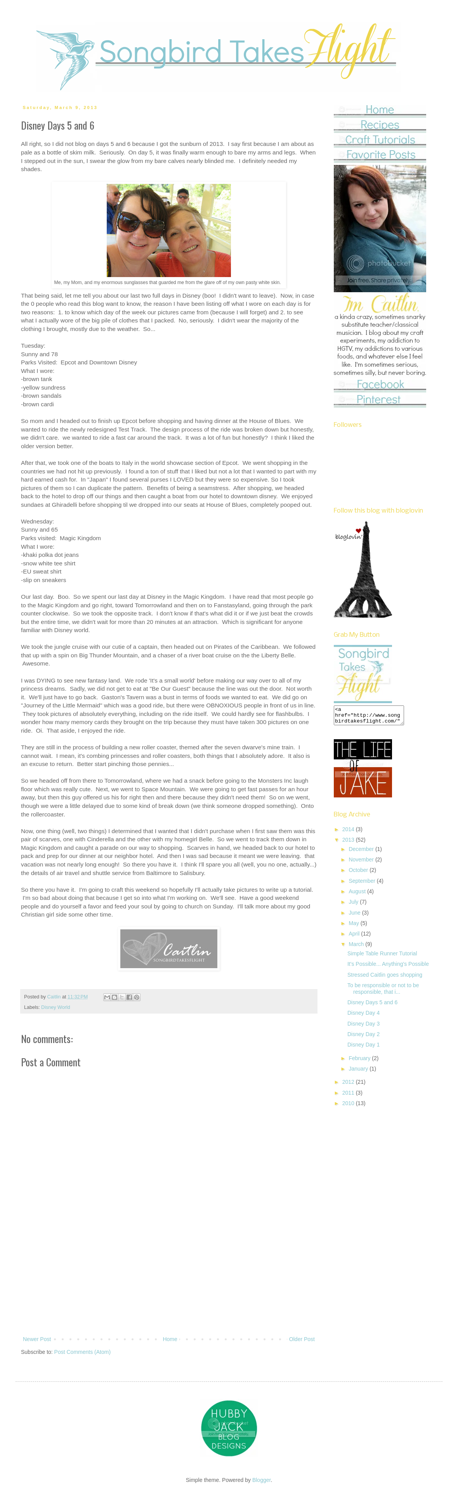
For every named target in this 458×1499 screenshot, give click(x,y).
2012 (349, 1085)
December (362, 852)
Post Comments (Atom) (82, 1352)
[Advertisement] (169, 1286)
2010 (349, 1107)
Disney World (55, 1007)
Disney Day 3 (363, 1027)
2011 (349, 1096)
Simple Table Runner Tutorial (382, 957)
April (355, 937)
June (355, 916)
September (362, 884)
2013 (349, 843)
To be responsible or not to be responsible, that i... (383, 992)
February (360, 1062)
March (357, 947)
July (354, 905)
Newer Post (37, 1339)
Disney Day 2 (363, 1038)
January (359, 1072)
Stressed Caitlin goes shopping (384, 978)
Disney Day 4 (363, 1016)
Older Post (302, 1339)
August (358, 895)
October (359, 873)
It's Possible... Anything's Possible (388, 967)
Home (170, 1339)
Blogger (261, 1480)
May (354, 927)
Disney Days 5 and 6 (372, 1006)
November (362, 863)
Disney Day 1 (363, 1048)
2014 (349, 833)
